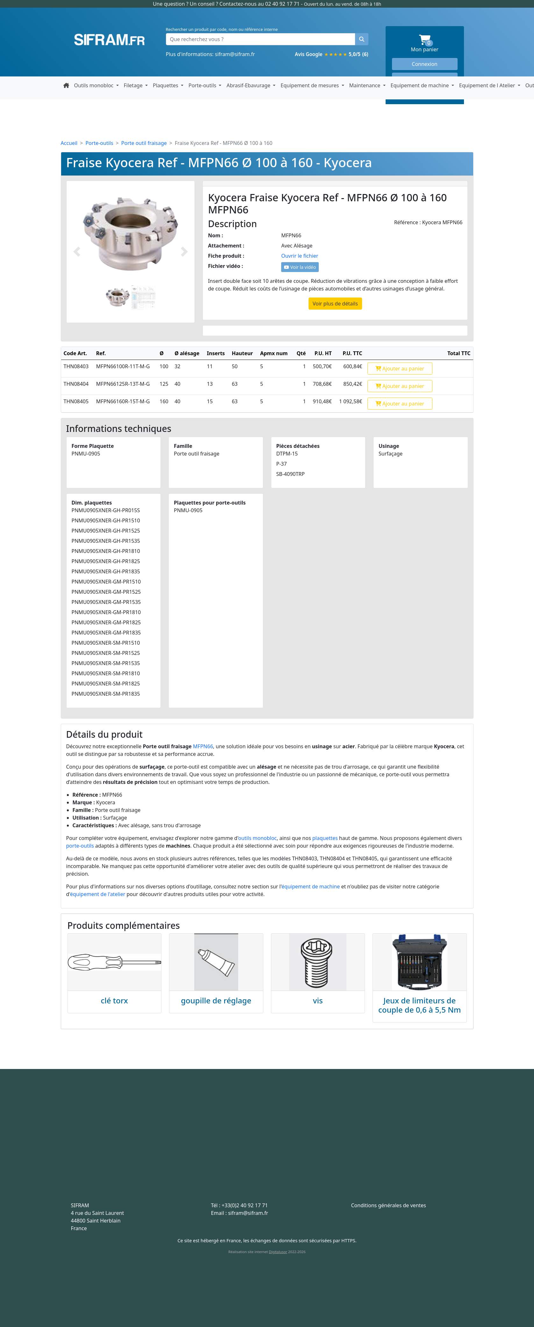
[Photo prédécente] (77, 252)
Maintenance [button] (365, 85)
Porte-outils (99, 143)
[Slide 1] (118, 297)
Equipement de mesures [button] (310, 85)
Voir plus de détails (335, 303)
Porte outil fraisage (144, 143)
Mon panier (434, 44)
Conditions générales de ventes (388, 1205)
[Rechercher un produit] (361, 39)
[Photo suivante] (184, 252)
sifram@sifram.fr (235, 54)
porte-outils (80, 845)
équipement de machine (310, 886)
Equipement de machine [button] (420, 85)
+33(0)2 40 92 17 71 (245, 1205)
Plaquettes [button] (166, 85)
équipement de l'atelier (97, 894)
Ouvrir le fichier (299, 255)
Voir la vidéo (300, 267)
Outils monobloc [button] (94, 85)
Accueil (69, 143)
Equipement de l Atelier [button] (487, 85)
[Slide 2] (143, 297)
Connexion (424, 64)
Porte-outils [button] (203, 85)
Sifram (109, 40)
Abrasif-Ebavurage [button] (249, 85)
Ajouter (399, 368)
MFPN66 (203, 746)
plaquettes (325, 838)
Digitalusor (278, 1251)
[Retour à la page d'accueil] (66, 85)
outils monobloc (257, 838)
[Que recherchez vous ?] (260, 39)
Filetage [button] (134, 85)
